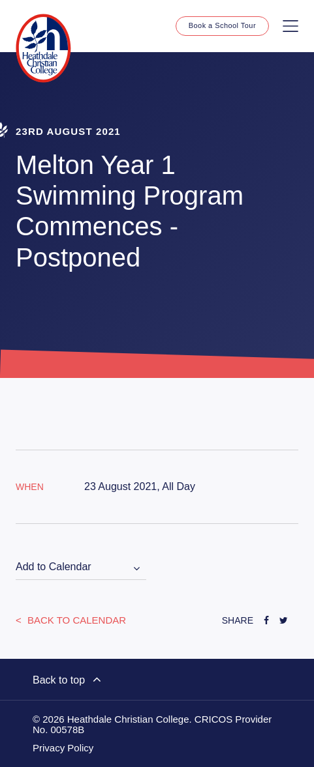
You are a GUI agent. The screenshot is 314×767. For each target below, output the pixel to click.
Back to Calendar (75, 620)
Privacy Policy (63, 748)
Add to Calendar (53, 566)
